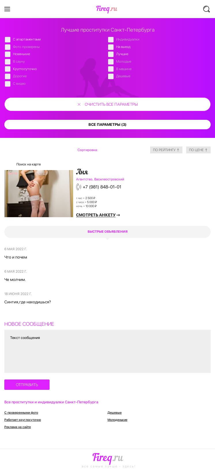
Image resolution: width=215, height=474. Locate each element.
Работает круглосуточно (22, 420)
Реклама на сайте (17, 427)
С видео (19, 84)
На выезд (123, 47)
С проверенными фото (21, 413)
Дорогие (20, 76)
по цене (198, 150)
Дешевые (123, 76)
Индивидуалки (127, 39)
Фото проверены (26, 47)
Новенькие (21, 54)
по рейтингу (166, 150)
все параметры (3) (107, 124)
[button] (207, 9)
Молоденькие (117, 420)
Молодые (123, 61)
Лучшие (122, 54)
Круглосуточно (25, 69)
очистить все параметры (111, 104)
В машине (123, 69)
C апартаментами (27, 39)
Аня (82, 172)
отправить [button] (27, 384)
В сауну (19, 61)
